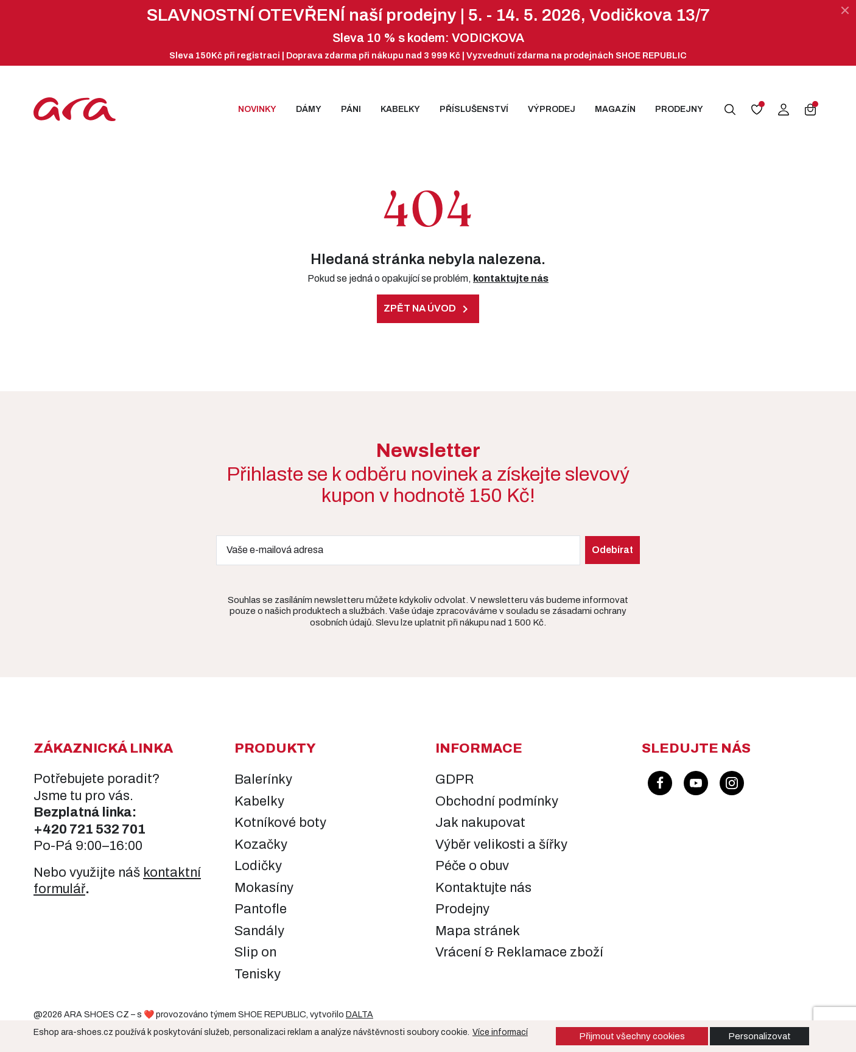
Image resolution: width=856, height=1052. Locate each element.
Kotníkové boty (280, 822)
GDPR (454, 779)
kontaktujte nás (511, 278)
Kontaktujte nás (483, 887)
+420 (51, 829)
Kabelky (400, 109)
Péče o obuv (472, 866)
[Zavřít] (845, 10)
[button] (730, 109)
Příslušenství (474, 109)
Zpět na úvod (428, 309)
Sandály (259, 931)
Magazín (615, 109)
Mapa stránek (477, 931)
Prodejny (679, 109)
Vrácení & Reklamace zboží (519, 952)
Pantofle (260, 909)
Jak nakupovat (480, 822)
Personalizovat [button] (759, 1036)
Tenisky (257, 974)
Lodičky (258, 866)
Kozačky (260, 844)
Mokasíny (263, 887)
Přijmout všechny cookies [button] (632, 1036)
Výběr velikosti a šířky (501, 844)
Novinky (257, 109)
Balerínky (263, 779)
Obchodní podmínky (496, 801)
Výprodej (551, 109)
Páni (351, 109)
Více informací (500, 1032)
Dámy (308, 109)
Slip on (255, 952)
